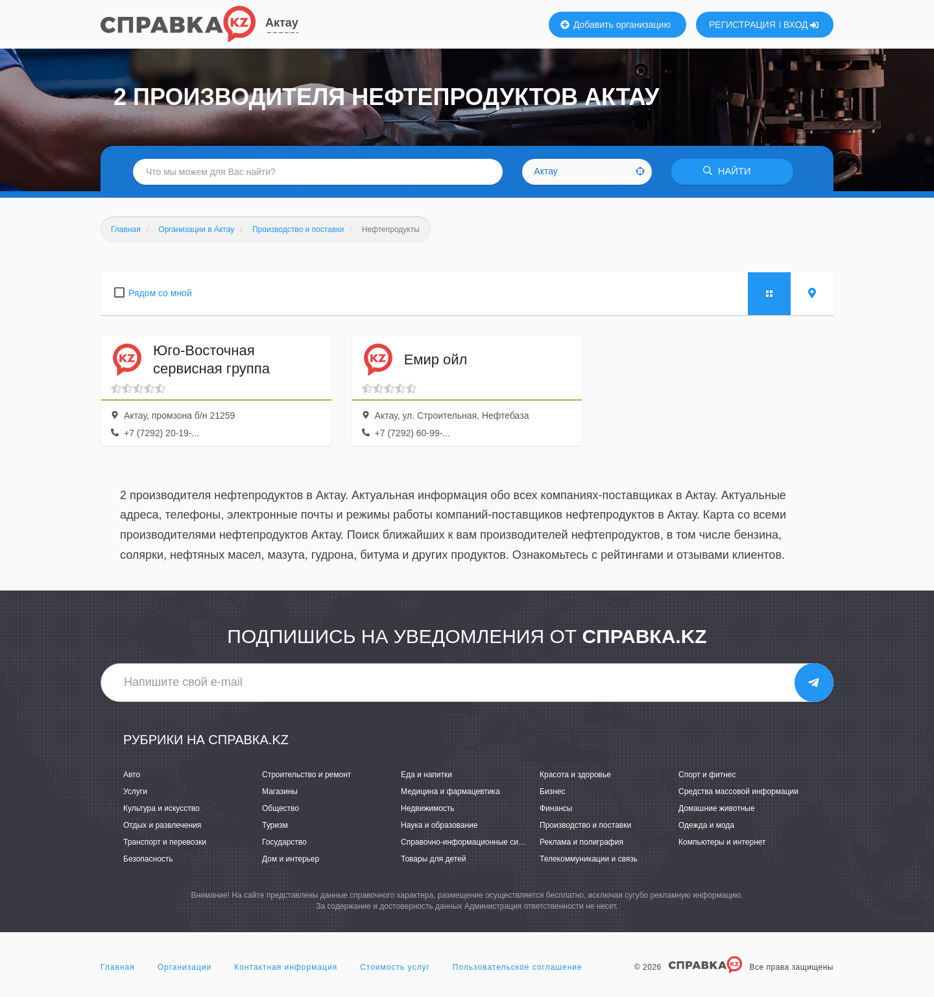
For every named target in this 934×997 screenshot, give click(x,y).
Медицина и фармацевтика (450, 791)
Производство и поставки (585, 825)
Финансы (556, 808)
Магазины (280, 791)
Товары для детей (433, 858)
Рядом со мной (160, 293)
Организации (185, 967)
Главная (118, 967)
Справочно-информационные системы (471, 842)
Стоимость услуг (395, 967)
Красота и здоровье (575, 774)
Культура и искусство (161, 808)
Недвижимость (428, 808)
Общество (280, 808)
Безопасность (148, 858)
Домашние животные (716, 808)
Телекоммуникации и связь (589, 858)
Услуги (135, 791)
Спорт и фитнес (707, 774)
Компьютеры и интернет (722, 842)
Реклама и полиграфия (581, 842)
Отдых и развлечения (162, 825)
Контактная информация (285, 967)
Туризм (275, 825)
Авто (131, 774)
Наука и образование (439, 825)
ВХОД (801, 24)
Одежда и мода (706, 825)
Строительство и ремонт (306, 774)
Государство (284, 842)
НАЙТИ (729, 171)
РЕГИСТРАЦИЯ (742, 24)
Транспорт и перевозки (164, 842)
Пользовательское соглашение (517, 967)
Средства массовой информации (738, 791)
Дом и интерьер (290, 858)
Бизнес (552, 791)
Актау (281, 22)
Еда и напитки (426, 774)
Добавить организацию (615, 24)
